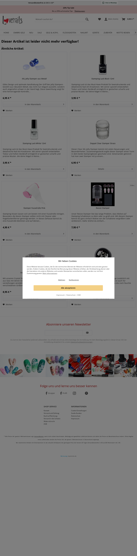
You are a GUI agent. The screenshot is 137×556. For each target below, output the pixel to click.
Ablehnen (61, 280)
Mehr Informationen (50, 273)
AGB (79, 295)
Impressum (60, 295)
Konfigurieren (74, 280)
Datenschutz (71, 295)
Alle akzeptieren (68, 288)
